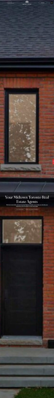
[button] (52, 3)
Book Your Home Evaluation (32, 209)
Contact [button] (42, 2)
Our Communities (20, 209)
